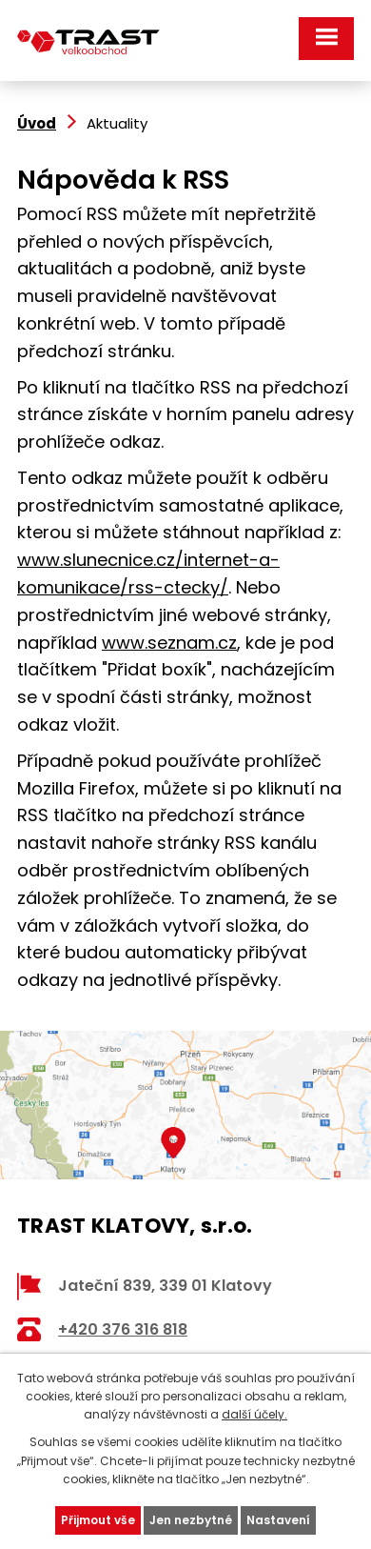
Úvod (36, 123)
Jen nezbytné (190, 1520)
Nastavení (278, 1520)
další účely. (254, 1414)
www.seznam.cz (169, 642)
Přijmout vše (98, 1520)
